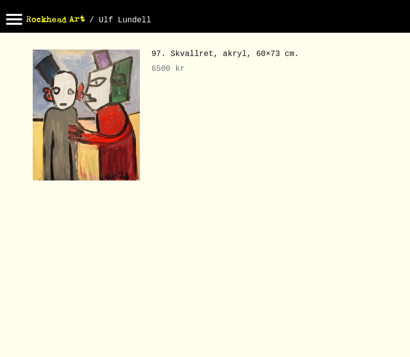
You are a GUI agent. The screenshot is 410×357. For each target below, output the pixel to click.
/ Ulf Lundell (120, 20)
